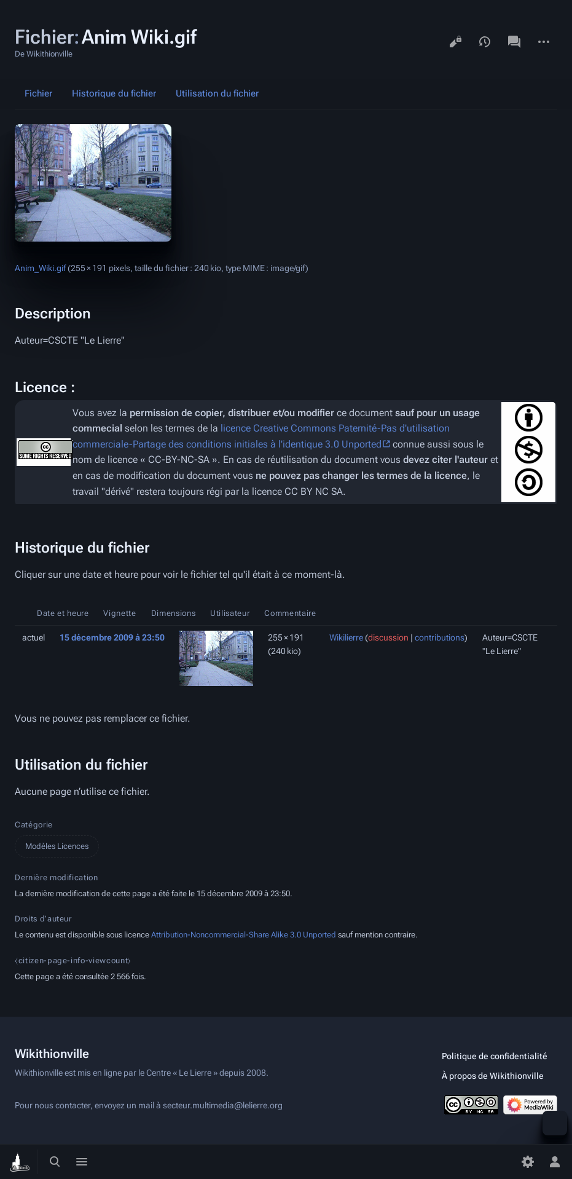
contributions (439, 637)
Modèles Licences (56, 846)
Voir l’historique (485, 42)
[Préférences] (527, 1161)
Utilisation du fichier (217, 93)
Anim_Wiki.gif (40, 268)
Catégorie (34, 824)
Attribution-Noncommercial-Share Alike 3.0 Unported (243, 934)
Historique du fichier (114, 93)
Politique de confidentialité (494, 1056)
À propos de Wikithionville (493, 1076)
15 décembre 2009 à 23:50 (112, 637)
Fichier (38, 93)
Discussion (514, 42)
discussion (388, 637)
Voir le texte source (455, 42)
